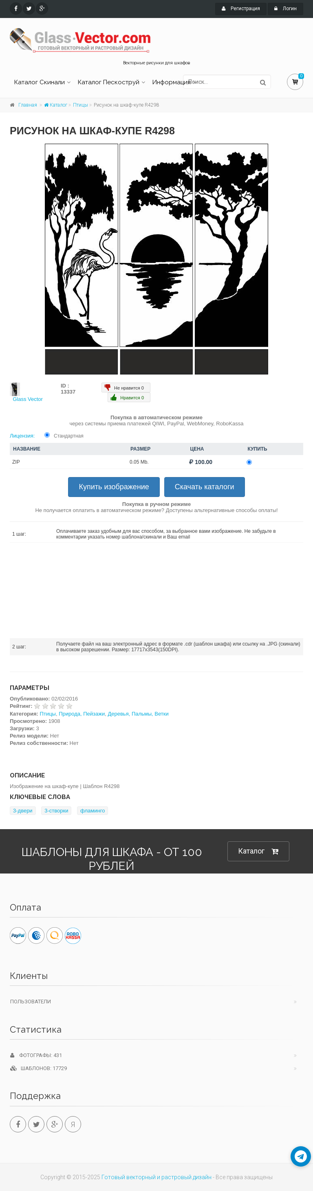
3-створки (56, 811)
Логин (285, 8)
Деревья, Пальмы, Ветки (138, 714)
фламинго (92, 811)
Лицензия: (22, 436)
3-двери (23, 811)
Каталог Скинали (39, 82)
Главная (27, 105)
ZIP (16, 462)
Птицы (80, 105)
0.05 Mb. (139, 462)
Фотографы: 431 (36, 1055)
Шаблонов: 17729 (38, 1068)
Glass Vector (28, 399)
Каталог (55, 105)
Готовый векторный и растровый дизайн (156, 1177)
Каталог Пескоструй (108, 82)
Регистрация (241, 8)
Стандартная (69, 436)
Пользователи (30, 1001)
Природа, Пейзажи (82, 714)
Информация (171, 82)
